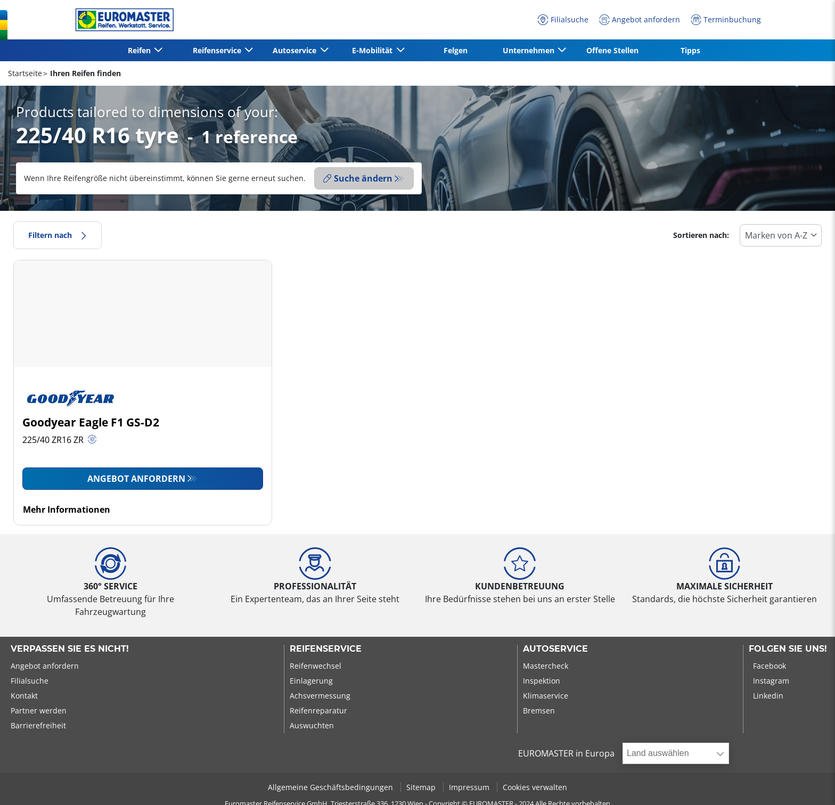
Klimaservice (545, 696)
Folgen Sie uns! (788, 649)
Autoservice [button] (295, 50)
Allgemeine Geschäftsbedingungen (331, 787)
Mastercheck (545, 666)
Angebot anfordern (136, 478)
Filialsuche (29, 681)
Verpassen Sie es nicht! (70, 649)
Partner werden (39, 710)
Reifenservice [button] (218, 50)
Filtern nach (57, 235)
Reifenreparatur (318, 710)
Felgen (456, 50)
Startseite (25, 73)
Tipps (690, 50)
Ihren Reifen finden (84, 73)
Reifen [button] (140, 50)
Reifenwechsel (315, 666)
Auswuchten (312, 725)
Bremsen (539, 710)
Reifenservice (326, 649)
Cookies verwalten (535, 787)
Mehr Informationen (66, 509)
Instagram (771, 681)
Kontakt (24, 696)
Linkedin (768, 696)
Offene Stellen (612, 50)
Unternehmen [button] (529, 50)
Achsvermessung (320, 696)
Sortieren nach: (701, 235)
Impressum (470, 787)
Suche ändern (357, 178)
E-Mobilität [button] (373, 50)
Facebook (769, 666)
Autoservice (555, 649)
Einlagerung (311, 681)
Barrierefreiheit (38, 725)
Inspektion (541, 681)
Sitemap (422, 787)
